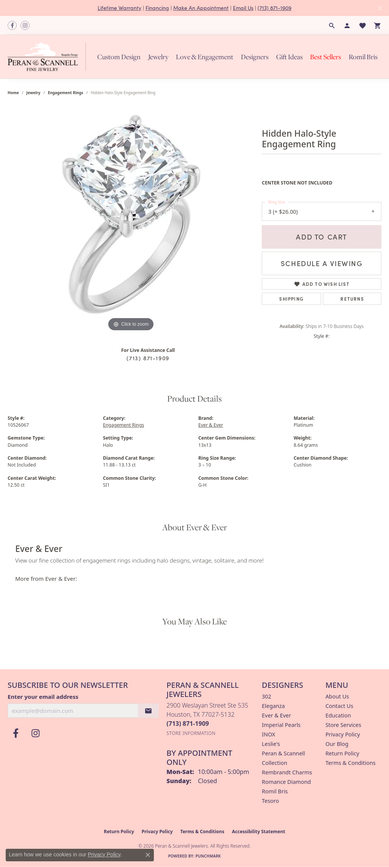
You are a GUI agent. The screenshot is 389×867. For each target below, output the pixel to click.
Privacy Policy (343, 734)
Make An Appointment (201, 7)
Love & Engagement (204, 56)
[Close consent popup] (147, 855)
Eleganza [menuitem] (273, 705)
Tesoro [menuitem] (270, 800)
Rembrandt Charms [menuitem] (287, 772)
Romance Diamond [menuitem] (286, 781)
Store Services (343, 724)
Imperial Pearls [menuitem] (281, 724)
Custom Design (119, 56)
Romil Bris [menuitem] (275, 791)
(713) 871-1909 (274, 7)
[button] (332, 25)
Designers (255, 56)
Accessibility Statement (258, 831)
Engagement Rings (65, 92)
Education (338, 715)
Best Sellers (325, 56)
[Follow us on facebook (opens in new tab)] (12, 25)
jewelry (33, 92)
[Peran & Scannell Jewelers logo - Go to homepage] (48, 56)
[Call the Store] (187, 723)
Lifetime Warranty (119, 7)
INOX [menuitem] (268, 734)
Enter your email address (43, 696)
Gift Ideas (289, 56)
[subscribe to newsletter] (148, 710)
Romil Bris (363, 56)
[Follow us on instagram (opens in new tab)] (25, 25)
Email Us (243, 7)
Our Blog (337, 743)
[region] (131, 219)
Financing (157, 7)
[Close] (379, 8)
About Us (337, 696)
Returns (352, 298)
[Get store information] (190, 733)
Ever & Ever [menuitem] (276, 715)
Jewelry (158, 56)
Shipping (291, 298)
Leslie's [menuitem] (271, 743)
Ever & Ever (210, 425)
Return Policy (342, 753)
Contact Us (339, 705)
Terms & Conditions (351, 762)
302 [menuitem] (266, 696)
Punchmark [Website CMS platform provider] (208, 856)
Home (13, 92)
